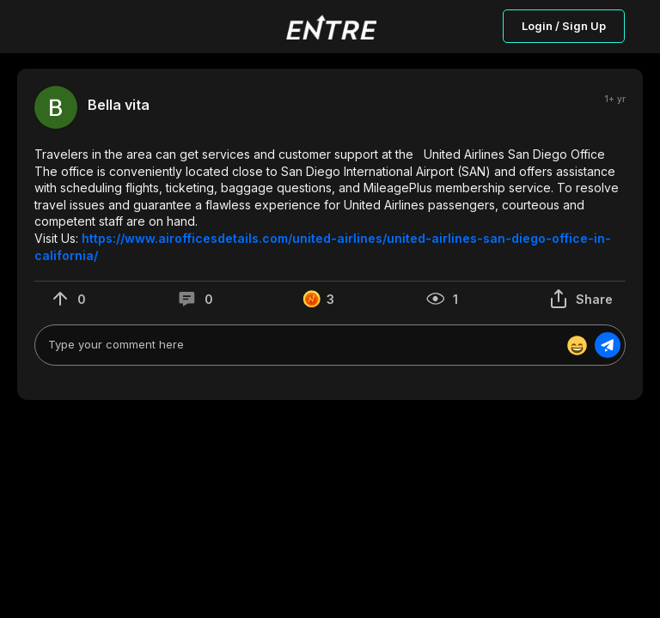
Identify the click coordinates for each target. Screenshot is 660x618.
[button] (330, 205)
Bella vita (119, 105)
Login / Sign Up (564, 26)
